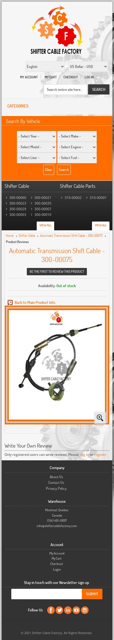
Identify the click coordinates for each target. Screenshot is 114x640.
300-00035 (42, 203)
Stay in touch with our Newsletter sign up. (57, 582)
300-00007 (42, 209)
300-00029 (17, 209)
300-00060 (17, 197)
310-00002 (73, 197)
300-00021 (42, 197)
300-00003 (17, 214)
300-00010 (42, 214)
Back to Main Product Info (35, 302)
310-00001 (98, 197)
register (100, 454)
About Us (56, 476)
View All (45, 225)
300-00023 (17, 203)
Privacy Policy (56, 488)
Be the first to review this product (57, 271)
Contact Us (56, 482)
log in (84, 454)
